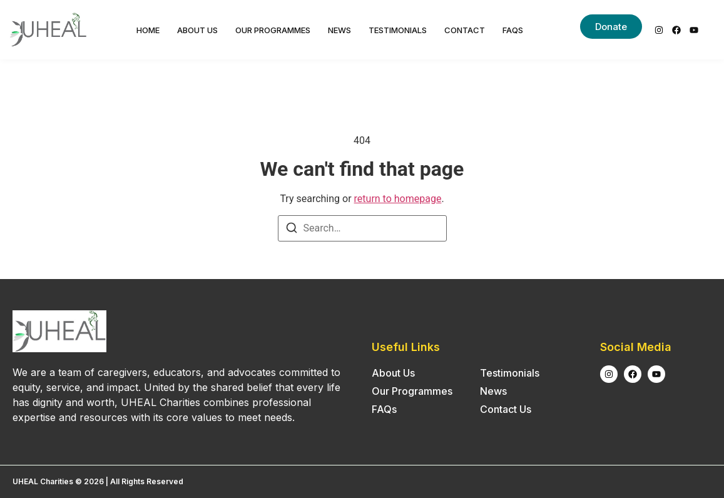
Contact (464, 30)
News (339, 30)
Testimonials (398, 30)
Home (148, 30)
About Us (197, 30)
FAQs (512, 30)
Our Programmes (272, 30)
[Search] (291, 229)
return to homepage (398, 199)
